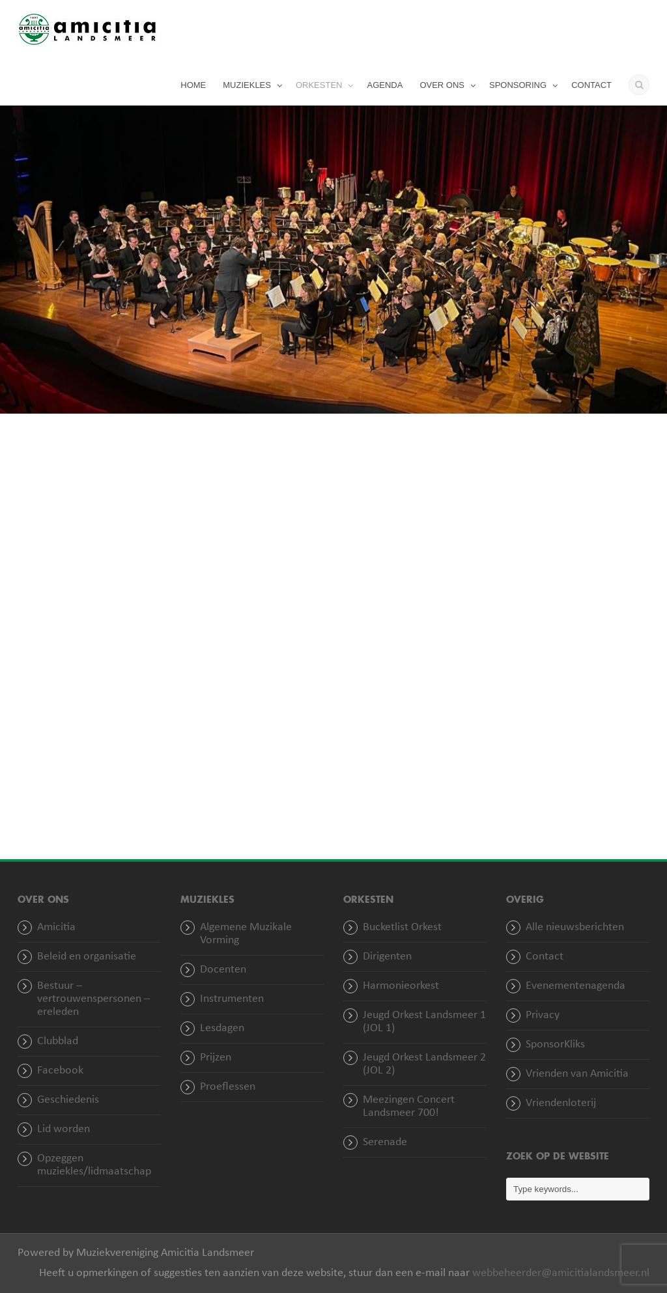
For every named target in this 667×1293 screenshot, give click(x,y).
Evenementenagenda (575, 986)
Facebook (60, 1070)
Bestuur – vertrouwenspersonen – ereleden (93, 999)
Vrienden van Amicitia (577, 1074)
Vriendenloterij (561, 1103)
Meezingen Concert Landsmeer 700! (409, 1106)
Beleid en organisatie (86, 956)
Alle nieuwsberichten (575, 927)
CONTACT (591, 85)
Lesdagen (222, 1028)
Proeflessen (227, 1087)
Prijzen (215, 1057)
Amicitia (56, 927)
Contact (544, 956)
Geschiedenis (68, 1100)
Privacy (543, 1015)
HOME (193, 85)
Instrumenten (232, 999)
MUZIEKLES (247, 85)
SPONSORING (517, 85)
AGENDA (385, 85)
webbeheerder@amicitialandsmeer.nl (560, 1273)
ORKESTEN (319, 85)
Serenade (385, 1142)
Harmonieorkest (401, 986)
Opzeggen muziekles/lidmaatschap (94, 1165)
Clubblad (57, 1041)
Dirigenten (387, 956)
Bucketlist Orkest (402, 927)
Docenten (223, 969)
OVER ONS (441, 85)
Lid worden (63, 1129)
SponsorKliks (555, 1044)
